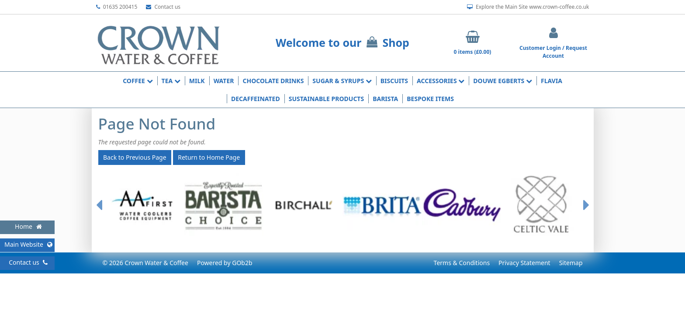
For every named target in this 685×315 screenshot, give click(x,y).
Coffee (137, 81)
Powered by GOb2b (225, 263)
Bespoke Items (430, 98)
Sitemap (571, 263)
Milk (197, 81)
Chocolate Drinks (273, 81)
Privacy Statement (524, 263)
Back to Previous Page (134, 157)
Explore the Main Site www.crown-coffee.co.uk (528, 7)
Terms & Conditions (462, 263)
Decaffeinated (255, 98)
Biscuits (394, 81)
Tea (171, 81)
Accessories (440, 81)
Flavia (551, 81)
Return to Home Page (209, 157)
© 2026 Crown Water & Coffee (145, 263)
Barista (385, 98)
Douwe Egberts (502, 81)
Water (224, 81)
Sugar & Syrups (341, 81)
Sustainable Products (326, 98)
